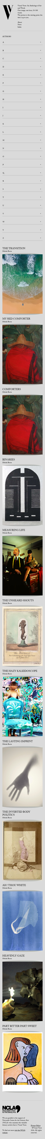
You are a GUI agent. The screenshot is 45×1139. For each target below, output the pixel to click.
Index (19, 27)
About (20, 22)
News (19, 24)
